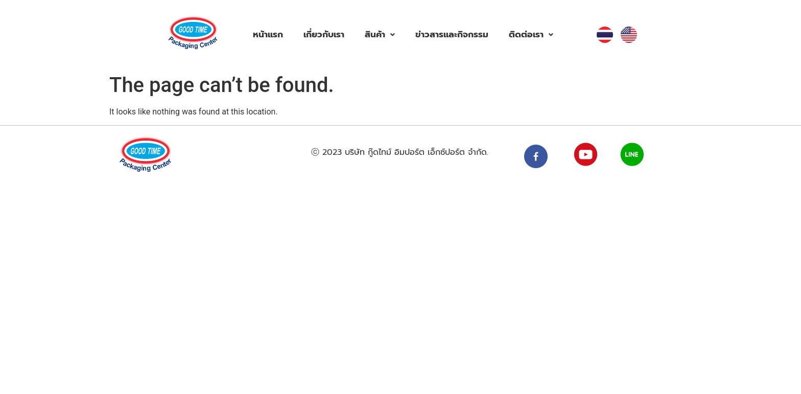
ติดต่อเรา (531, 34)
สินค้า (380, 34)
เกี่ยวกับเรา (323, 34)
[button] (380, 34)
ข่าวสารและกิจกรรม (451, 34)
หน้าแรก (268, 34)
